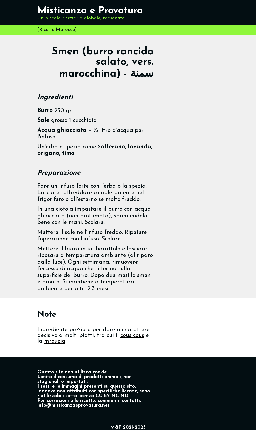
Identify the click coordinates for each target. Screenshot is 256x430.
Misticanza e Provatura (90, 11)
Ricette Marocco (57, 30)
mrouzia (55, 341)
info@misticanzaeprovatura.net (74, 405)
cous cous (132, 335)
